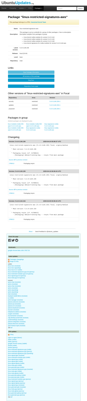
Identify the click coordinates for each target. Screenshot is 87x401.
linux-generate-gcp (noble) (16, 367)
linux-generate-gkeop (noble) (17, 375)
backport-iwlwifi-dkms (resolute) (17, 296)
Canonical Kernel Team (38, 22)
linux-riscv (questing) (14, 268)
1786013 (11, 163)
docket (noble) (12, 345)
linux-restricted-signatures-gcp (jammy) (20, 351)
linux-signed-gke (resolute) (16, 355)
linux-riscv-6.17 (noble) (15, 270)
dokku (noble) (12, 339)
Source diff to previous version (18, 160)
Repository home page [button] (31, 86)
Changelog (12, 8)
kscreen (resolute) (13, 310)
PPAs (30, 8)
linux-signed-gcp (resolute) (16, 385)
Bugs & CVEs (14, 261)
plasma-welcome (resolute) (16, 302)
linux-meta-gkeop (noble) (15, 373)
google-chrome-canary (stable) (17, 343)
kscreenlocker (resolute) (15, 316)
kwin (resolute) (12, 294)
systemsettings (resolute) (16, 319)
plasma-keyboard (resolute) (16, 308)
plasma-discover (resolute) (16, 323)
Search (80, 8)
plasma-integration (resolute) (17, 321)
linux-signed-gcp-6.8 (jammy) (17, 276)
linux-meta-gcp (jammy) (15, 389)
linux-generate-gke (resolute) (17, 387)
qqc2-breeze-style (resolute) (16, 325)
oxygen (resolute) (13, 314)
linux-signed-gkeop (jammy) (16, 383)
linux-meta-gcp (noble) (15, 365)
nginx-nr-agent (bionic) (15, 337)
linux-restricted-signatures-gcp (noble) (19, 349)
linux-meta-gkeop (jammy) (16, 391)
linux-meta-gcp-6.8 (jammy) (16, 278)
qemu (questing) (13, 290)
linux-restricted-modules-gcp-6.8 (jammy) (20, 274)
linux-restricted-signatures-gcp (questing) (20, 353)
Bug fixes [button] (31, 80)
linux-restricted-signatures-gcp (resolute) (20, 369)
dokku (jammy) (12, 341)
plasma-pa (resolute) (14, 304)
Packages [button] (38, 8)
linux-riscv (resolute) (14, 266)
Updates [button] (22, 8)
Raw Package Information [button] (31, 72)
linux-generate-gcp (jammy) (16, 395)
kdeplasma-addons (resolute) (17, 312)
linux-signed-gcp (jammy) (16, 381)
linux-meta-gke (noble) (15, 371)
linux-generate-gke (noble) (16, 377)
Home (4, 8)
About (30, 231)
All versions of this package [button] (31, 76)
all (11, 327)
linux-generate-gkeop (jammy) (17, 393)
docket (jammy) (13, 347)
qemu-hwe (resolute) (14, 282)
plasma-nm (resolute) (14, 306)
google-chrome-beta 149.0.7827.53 (19, 250)
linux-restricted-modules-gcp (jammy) (19, 379)
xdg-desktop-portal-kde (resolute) (18, 317)
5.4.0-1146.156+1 (55, 101)
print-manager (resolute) (15, 300)
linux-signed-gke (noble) (15, 361)
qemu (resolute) (13, 284)
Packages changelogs (17, 259)
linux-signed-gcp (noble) (15, 359)
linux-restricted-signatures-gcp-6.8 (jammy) (21, 272)
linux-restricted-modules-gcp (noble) (19, 357)
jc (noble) (11, 298)
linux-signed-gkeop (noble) (16, 363)
